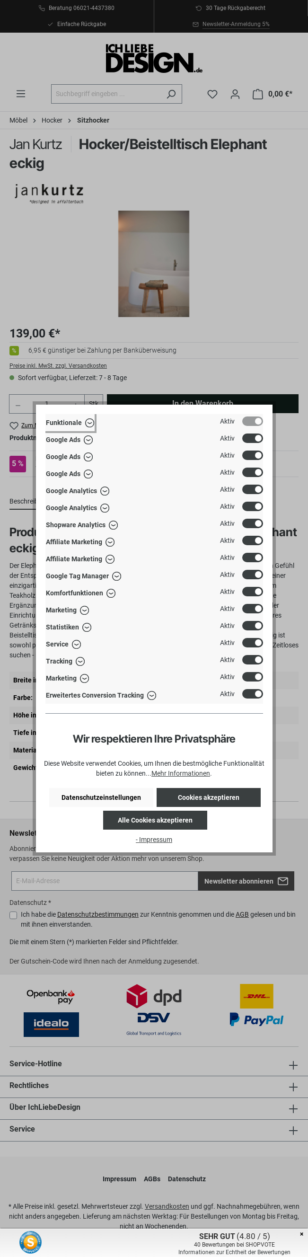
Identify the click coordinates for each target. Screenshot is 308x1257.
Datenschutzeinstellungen (101, 797)
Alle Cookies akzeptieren (155, 820)
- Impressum (154, 839)
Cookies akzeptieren (208, 797)
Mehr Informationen (180, 773)
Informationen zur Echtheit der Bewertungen (234, 1252)
